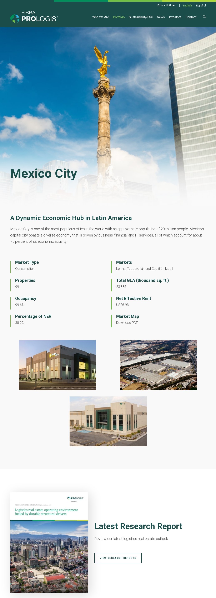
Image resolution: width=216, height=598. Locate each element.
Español (201, 5)
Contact (191, 17)
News (161, 17)
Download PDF (127, 323)
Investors (175, 17)
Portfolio (119, 17)
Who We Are (100, 17)
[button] (204, 16)
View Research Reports (118, 558)
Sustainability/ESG (141, 17)
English (187, 5)
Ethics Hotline (166, 5)
